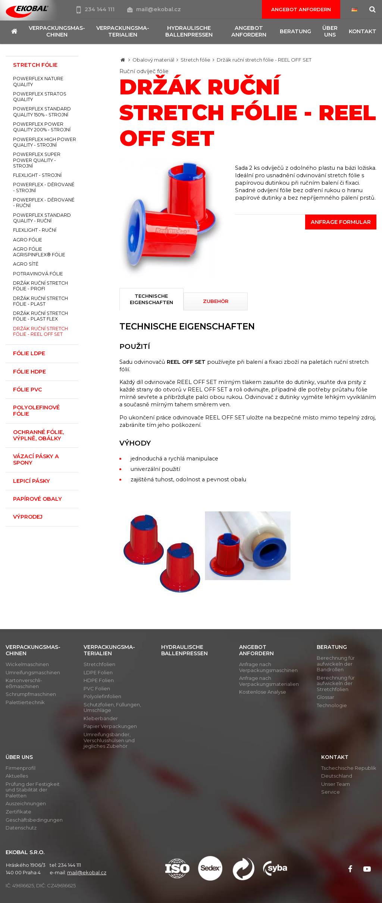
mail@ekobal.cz (154, 9)
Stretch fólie (195, 60)
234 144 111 (96, 9)
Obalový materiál (153, 60)
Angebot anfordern (301, 9)
